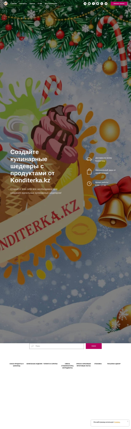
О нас (40, 3)
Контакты (23, 3)
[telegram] (85, 3)
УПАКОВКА (98, 367)
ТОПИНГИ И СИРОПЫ (50, 367)
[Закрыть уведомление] (128, 421)
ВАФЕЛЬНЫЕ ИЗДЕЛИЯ (34, 367)
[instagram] (89, 3)
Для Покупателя (51, 3)
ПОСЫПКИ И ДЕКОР (113, 367)
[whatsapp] (97, 3)
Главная (13, 3)
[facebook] (93, 3)
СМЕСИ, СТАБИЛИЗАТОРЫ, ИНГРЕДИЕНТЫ (67, 369)
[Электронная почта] (106, 3)
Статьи (32, 3)
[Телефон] (101, 3)
